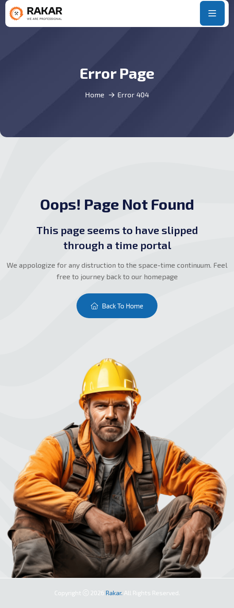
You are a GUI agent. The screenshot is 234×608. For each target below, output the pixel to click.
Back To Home (117, 306)
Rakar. (115, 592)
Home (94, 94)
